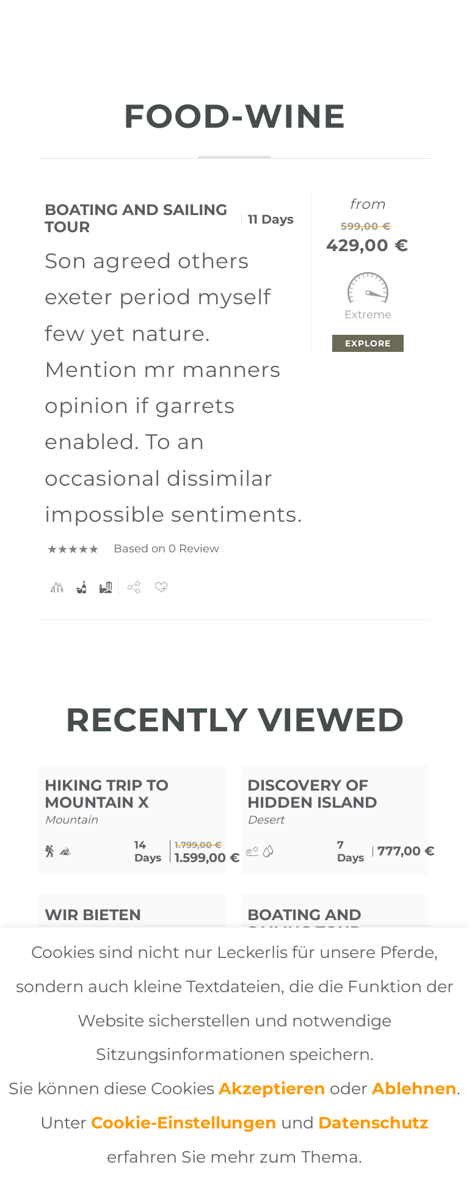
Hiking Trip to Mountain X (107, 793)
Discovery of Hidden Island (312, 793)
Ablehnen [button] (414, 1088)
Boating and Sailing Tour (136, 218)
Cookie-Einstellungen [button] (184, 1123)
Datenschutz (373, 1123)
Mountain (71, 820)
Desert (265, 820)
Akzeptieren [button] (272, 1088)
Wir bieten (93, 914)
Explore (368, 343)
